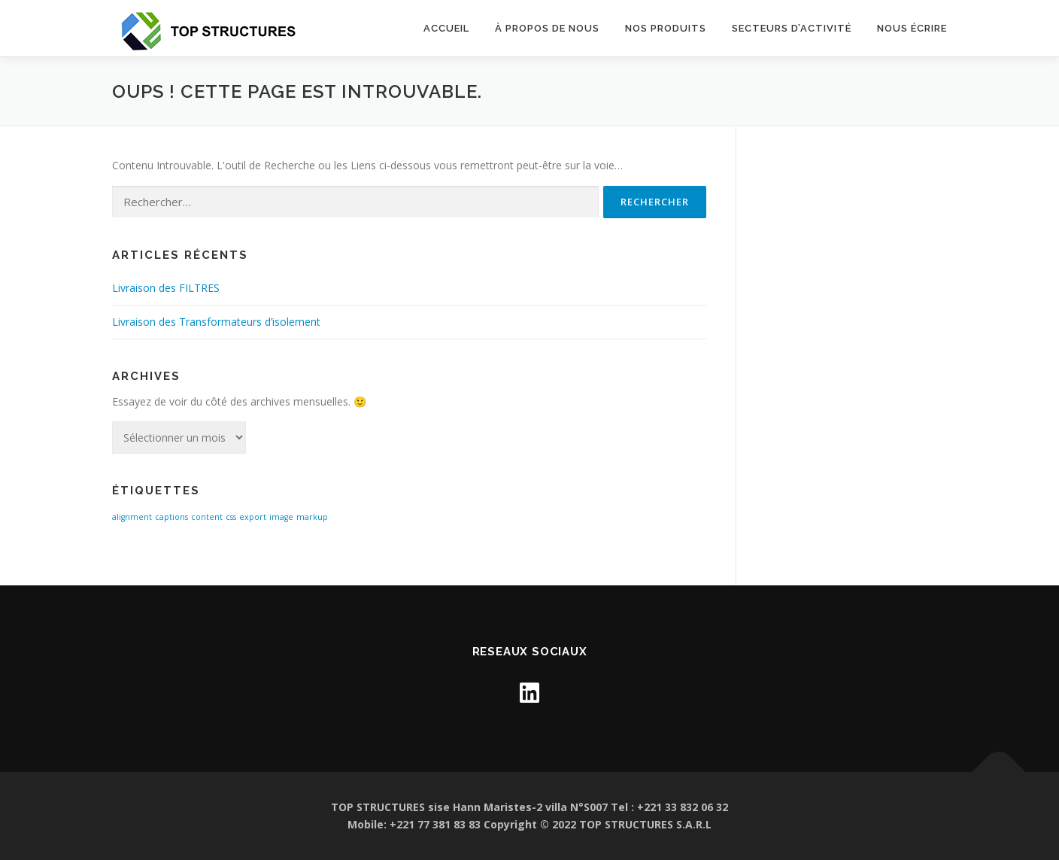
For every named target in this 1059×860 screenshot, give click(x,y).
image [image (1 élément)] (281, 517)
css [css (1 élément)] (231, 517)
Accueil (446, 28)
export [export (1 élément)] (252, 517)
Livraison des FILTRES (166, 288)
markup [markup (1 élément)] (312, 517)
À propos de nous (547, 28)
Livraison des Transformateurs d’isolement (216, 322)
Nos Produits (665, 28)
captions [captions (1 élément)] (171, 517)
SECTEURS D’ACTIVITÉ (791, 28)
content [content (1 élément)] (207, 517)
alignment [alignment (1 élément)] (132, 517)
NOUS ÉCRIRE (912, 28)
